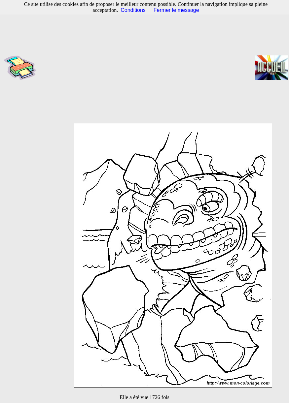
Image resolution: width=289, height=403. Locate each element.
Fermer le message (176, 10)
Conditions (133, 10)
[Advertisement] (148, 67)
